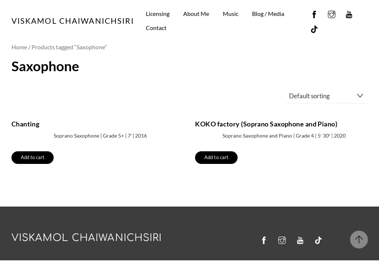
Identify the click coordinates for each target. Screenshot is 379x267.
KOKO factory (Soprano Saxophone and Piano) (266, 124)
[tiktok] (314, 28)
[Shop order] (326, 95)
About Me (196, 13)
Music (230, 13)
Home (19, 47)
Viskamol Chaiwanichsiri (86, 238)
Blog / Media (268, 13)
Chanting (25, 124)
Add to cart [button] (33, 157)
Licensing (158, 13)
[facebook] (314, 13)
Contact (156, 27)
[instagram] (331, 13)
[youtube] (349, 13)
